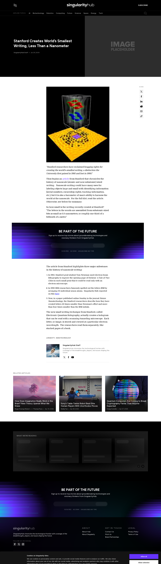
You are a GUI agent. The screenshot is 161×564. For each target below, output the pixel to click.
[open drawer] (15, 5)
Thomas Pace (38, 409)
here (57, 294)
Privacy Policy (133, 532)
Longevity (50, 338)
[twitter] (64, 357)
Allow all (144, 546)
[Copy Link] (141, 116)
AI (29, 13)
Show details (108, 560)
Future (69, 13)
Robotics (50, 13)
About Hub (86, 532)
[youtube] (72, 357)
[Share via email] (141, 111)
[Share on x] (141, 92)
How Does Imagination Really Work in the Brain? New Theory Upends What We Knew (34, 403)
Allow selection (143, 552)
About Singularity (88, 534)
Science (78, 13)
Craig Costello (112, 409)
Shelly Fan (64, 409)
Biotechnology (38, 13)
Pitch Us (108, 534)
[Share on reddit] (141, 106)
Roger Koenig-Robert (22, 409)
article (65, 179)
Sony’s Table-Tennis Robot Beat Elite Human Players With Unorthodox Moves (79, 404)
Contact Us (109, 532)
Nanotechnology (63, 338)
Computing (60, 13)
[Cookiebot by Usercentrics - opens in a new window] (13, 560)
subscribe (143, 5)
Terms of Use (133, 534)
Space (85, 13)
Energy (93, 13)
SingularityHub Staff (21, 52)
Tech (101, 13)
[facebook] (68, 357)
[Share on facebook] (141, 96)
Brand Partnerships (112, 537)
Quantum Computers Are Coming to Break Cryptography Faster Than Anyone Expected (126, 403)
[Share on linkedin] (141, 101)
